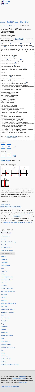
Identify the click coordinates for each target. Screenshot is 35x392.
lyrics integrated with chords (25, 214)
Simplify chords (5, 160)
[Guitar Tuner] (24, 2)
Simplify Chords (19, 38)
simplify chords (12, 137)
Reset (14, 147)
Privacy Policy (23, 382)
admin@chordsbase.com (19, 378)
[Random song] (28, 2)
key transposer (16, 216)
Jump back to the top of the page (10, 386)
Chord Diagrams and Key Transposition (10, 206)
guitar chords (22, 376)
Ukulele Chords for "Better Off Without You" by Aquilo (17, 222)
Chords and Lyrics (5, 204)
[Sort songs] (6, 233)
